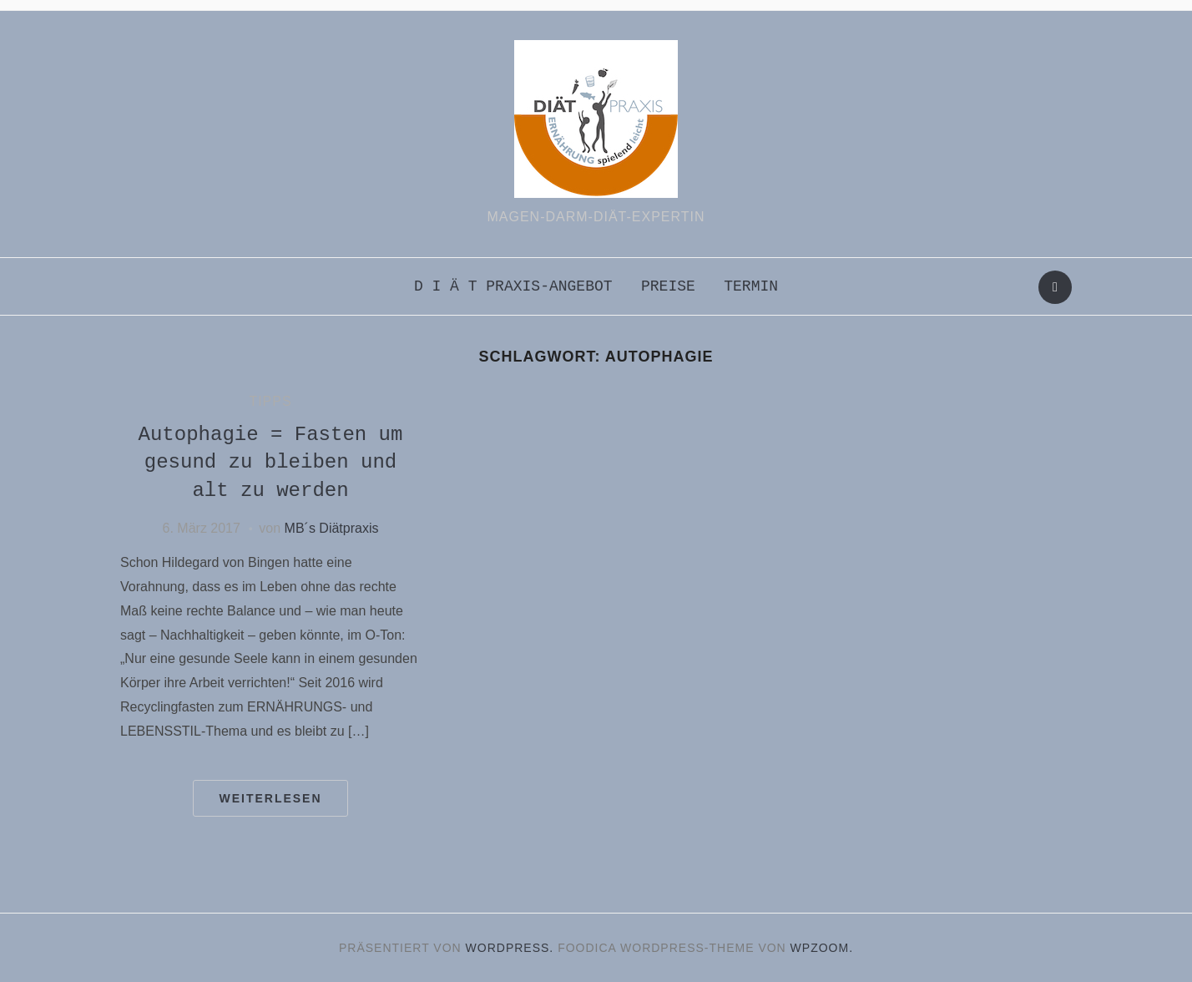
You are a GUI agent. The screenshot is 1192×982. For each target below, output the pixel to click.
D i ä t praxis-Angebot (513, 286)
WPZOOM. (821, 947)
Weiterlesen (270, 798)
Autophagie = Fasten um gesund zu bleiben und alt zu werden (270, 462)
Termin (751, 286)
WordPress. (510, 947)
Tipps (270, 401)
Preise (668, 286)
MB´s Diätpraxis (332, 528)
